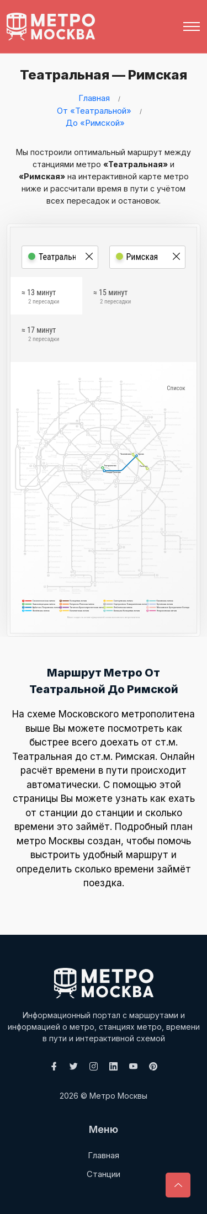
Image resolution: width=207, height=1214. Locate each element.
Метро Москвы (118, 1095)
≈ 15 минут (112, 298)
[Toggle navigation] (191, 26)
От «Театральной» (94, 110)
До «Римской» (95, 123)
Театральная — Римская (100, 75)
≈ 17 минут (40, 335)
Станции (103, 1174)
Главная (94, 98)
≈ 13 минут (40, 298)
